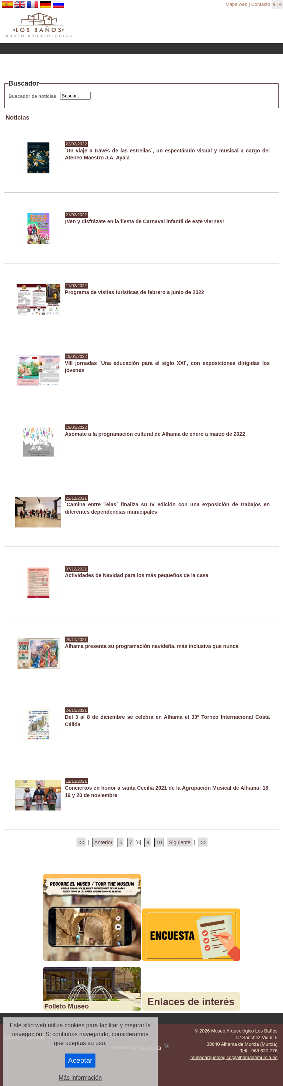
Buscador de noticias (32, 96)
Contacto (260, 4)
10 (159, 842)
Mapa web (236, 4)
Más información (80, 1078)
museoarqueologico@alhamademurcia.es (234, 1057)
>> (203, 842)
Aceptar (80, 1060)
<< (81, 842)
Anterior (103, 842)
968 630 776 (264, 1051)
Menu (141, 48)
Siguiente (180, 842)
